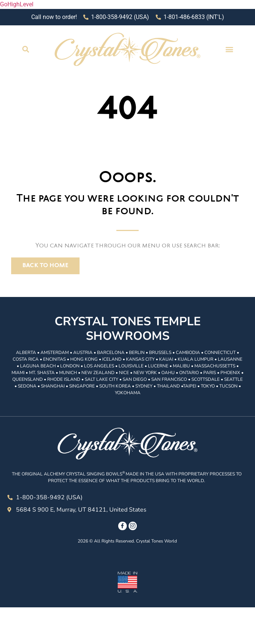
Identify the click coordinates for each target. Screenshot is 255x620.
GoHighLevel (16, 4)
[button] (25, 49)
